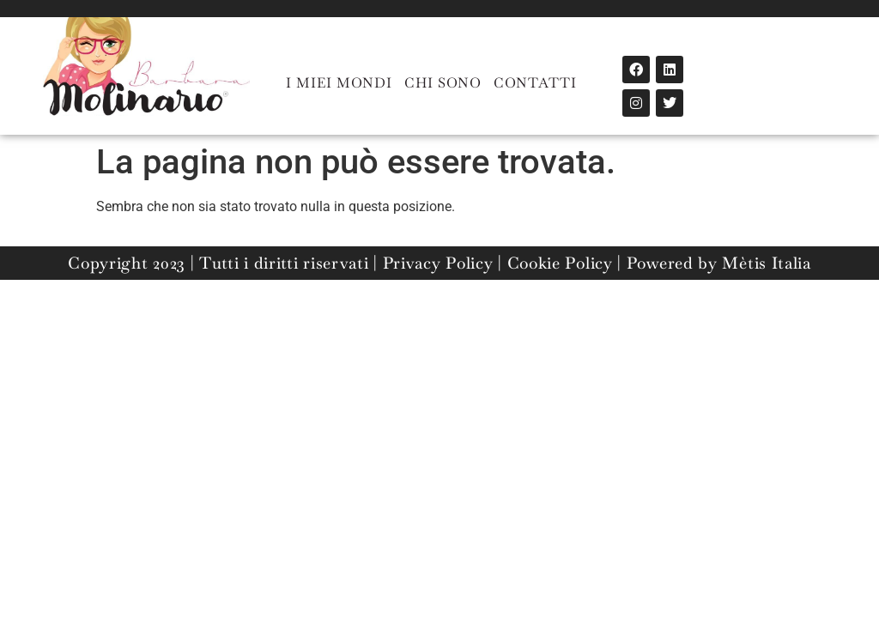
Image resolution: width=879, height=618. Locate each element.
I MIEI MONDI (339, 83)
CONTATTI (535, 83)
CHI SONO (443, 83)
